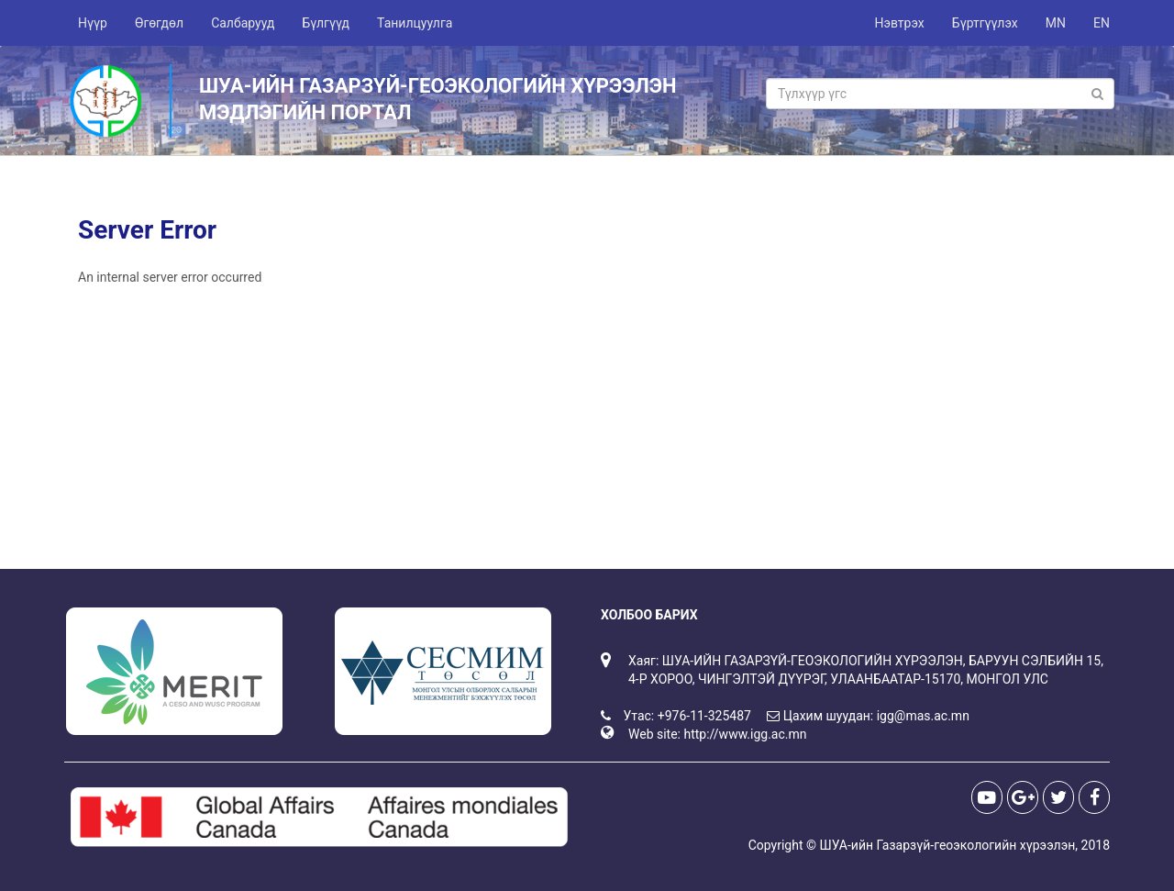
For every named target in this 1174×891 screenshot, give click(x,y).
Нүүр (92, 23)
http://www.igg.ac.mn (744, 734)
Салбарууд (242, 23)
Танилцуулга (414, 23)
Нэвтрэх (899, 23)
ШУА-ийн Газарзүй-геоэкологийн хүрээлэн (947, 845)
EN (1101, 23)
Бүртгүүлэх (985, 23)
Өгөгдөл (159, 23)
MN (1056, 23)
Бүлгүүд (325, 23)
